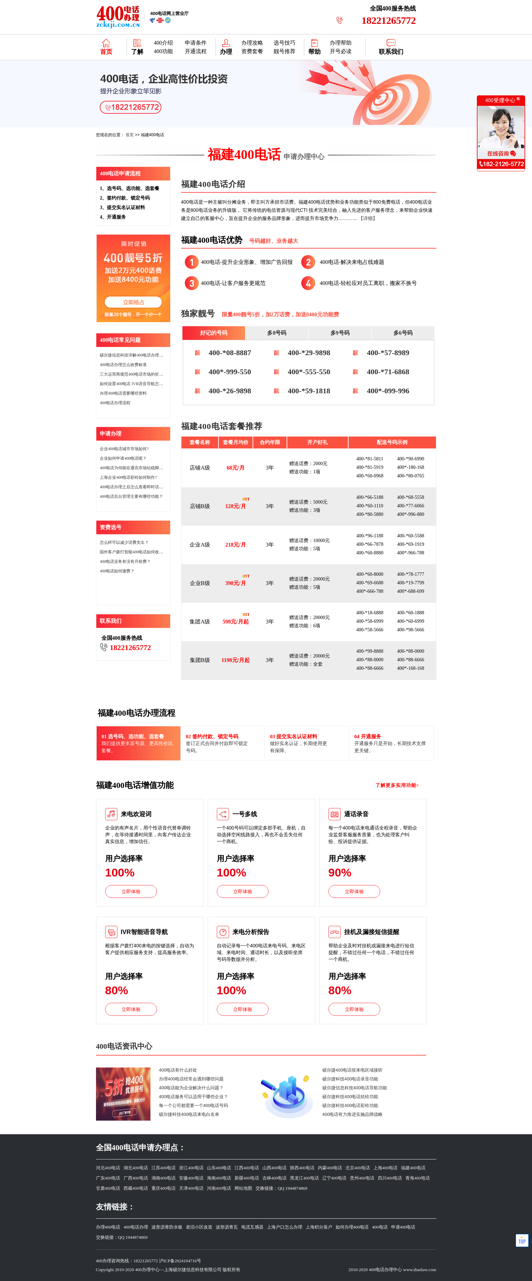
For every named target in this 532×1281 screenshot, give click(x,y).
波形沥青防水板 (166, 1227)
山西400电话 (274, 1167)
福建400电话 (266, 154)
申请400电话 (403, 1227)
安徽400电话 (191, 1178)
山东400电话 (219, 1167)
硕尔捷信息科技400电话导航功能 (354, 1087)
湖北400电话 (136, 1167)
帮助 (314, 51)
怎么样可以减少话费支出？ (124, 542)
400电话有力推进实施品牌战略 (352, 1114)
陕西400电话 (302, 1167)
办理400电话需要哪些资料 (123, 393)
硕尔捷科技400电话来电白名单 (189, 1114)
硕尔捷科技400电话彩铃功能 (350, 1105)
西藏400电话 (136, 1188)
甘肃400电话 (108, 1188)
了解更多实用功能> (397, 785)
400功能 (163, 51)
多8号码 (276, 333)
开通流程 (196, 51)
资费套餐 (252, 51)
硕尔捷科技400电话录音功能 (350, 1078)
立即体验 (131, 891)
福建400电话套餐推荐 (221, 426)
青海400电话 (417, 1178)
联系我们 (391, 51)
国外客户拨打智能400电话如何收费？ (133, 552)
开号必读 (341, 51)
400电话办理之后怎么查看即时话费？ (133, 487)
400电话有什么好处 (178, 1070)
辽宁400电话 (334, 1178)
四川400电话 (390, 1178)
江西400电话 (247, 1167)
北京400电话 (357, 1167)
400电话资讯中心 (124, 1046)
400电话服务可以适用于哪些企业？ (193, 1096)
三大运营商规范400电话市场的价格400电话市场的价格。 (151, 374)
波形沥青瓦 (227, 1227)
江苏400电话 (163, 1167)
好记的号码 (213, 333)
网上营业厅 (169, 13)
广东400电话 (108, 1178)
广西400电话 (136, 1178)
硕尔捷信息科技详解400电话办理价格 (133, 355)
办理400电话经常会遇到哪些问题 (191, 1078)
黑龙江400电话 (304, 1178)
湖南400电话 (163, 1178)
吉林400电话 (274, 1178)
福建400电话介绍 (213, 184)
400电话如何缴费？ (117, 571)
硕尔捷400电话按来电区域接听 (352, 1070)
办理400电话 (108, 1227)
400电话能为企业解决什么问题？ (191, 1087)
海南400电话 (219, 1178)
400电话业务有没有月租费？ (125, 561)
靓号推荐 (284, 51)
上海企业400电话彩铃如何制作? (128, 477)
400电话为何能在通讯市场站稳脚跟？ (133, 467)
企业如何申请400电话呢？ (123, 458)
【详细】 (367, 218)
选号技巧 (284, 43)
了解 (137, 51)
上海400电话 (385, 1167)
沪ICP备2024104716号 (180, 1260)
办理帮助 (341, 43)
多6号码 (403, 333)
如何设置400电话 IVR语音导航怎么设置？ (137, 383)
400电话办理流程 (115, 402)
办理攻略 (252, 43)
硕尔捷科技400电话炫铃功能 (350, 1096)
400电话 (380, 1227)
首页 (106, 51)
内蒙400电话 (330, 1167)
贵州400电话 (362, 1178)
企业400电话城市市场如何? (124, 448)
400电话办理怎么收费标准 (123, 364)
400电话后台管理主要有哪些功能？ (131, 496)
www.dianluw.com (419, 1269)
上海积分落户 (319, 1227)
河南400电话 (219, 1188)
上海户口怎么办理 (284, 1227)
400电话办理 (136, 1227)
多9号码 (340, 333)
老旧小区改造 (199, 1227)
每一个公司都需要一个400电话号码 (193, 1105)
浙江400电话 (191, 1167)
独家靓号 (198, 313)
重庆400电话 (163, 1188)
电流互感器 (252, 1227)
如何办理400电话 (352, 1227)
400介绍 (163, 43)
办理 (226, 51)
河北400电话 (108, 1167)
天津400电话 (191, 1188)
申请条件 (196, 43)
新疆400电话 (247, 1178)
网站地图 (243, 1188)
